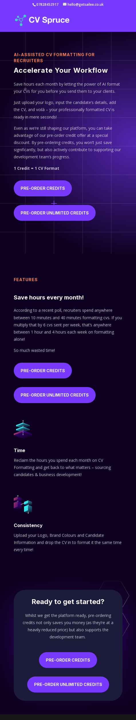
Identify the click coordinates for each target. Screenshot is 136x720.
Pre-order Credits (43, 188)
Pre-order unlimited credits (55, 212)
